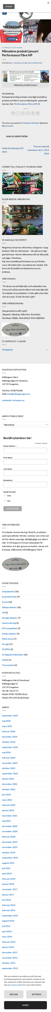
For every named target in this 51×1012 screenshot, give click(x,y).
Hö (3, 612)
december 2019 (9, 841)
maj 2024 (6, 752)
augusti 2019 (8, 863)
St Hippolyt (7, 349)
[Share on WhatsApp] (13, 113)
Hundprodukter (9, 617)
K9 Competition (9, 628)
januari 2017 (8, 894)
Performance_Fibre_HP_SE (27, 104)
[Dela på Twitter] (23, 113)
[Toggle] (47, 349)
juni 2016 (6, 899)
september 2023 (10, 773)
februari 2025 (8, 731)
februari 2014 (8, 942)
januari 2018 (8, 884)
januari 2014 (8, 947)
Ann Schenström (35, 63)
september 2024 (10, 747)
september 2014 (10, 915)
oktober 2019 (8, 852)
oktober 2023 (8, 768)
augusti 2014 (8, 920)
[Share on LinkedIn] (37, 113)
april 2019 (7, 873)
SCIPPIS (6, 649)
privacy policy (17, 985)
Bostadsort (7, 480)
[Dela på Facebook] (18, 113)
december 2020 (9, 826)
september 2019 (10, 857)
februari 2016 (8, 905)
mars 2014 (7, 936)
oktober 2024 (8, 742)
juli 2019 (6, 868)
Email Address (10, 446)
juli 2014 (6, 926)
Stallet (5, 659)
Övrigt (5, 644)
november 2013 (9, 957)
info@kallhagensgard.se (18, 394)
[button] (4, 12)
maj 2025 (6, 721)
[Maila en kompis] (28, 113)
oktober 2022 (8, 789)
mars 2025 (7, 726)
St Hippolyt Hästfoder (12, 48)
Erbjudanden (8, 591)
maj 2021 (6, 820)
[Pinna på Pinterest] (33, 113)
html (9, 496)
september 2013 (10, 968)
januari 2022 (8, 810)
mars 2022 (7, 799)
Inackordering (9, 623)
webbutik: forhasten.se (13, 400)
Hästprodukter (9, 607)
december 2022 (9, 784)
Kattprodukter (9, 633)
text (8, 501)
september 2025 (10, 715)
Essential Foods (9, 596)
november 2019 (9, 847)
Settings (36, 994)
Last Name (7, 469)
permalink (9, 126)
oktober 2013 (8, 963)
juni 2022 (6, 794)
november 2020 (9, 831)
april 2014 (7, 931)
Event (5, 602)
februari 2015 (8, 910)
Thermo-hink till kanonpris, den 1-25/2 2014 (38, 150)
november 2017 (9, 889)
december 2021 (9, 815)
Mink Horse (7, 638)
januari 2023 (8, 778)
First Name (7, 458)
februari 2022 (8, 805)
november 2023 (9, 763)
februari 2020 (8, 836)
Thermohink (8, 665)
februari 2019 (8, 878)
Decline (14, 994)
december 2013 (9, 952)
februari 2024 (8, 757)
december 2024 (9, 736)
